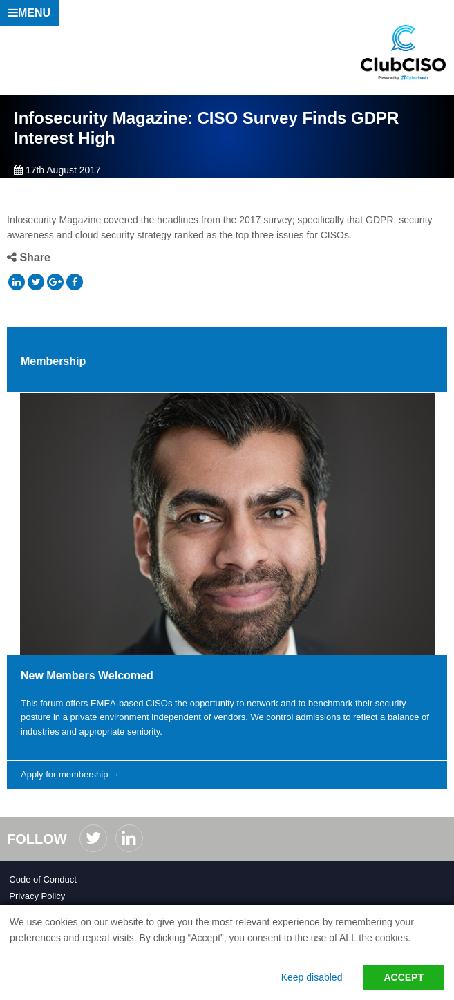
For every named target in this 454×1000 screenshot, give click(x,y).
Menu (29, 13)
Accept (404, 977)
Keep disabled (312, 977)
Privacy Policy (37, 896)
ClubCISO (404, 52)
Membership (53, 361)
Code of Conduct (43, 879)
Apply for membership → (70, 774)
